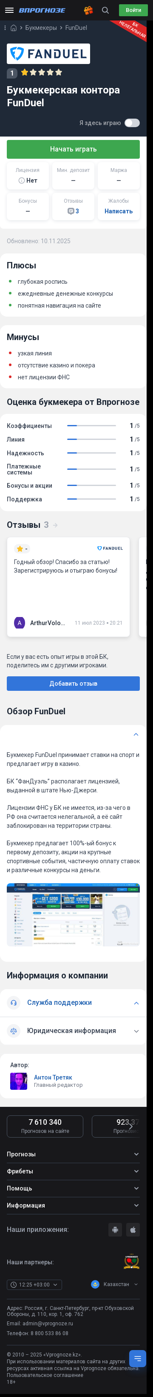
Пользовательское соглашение (45, 1375)
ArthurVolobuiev (49, 623)
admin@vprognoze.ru (48, 1324)
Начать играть (73, 149)
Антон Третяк (53, 1077)
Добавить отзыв (73, 683)
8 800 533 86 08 (49, 1333)
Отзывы (33, 525)
